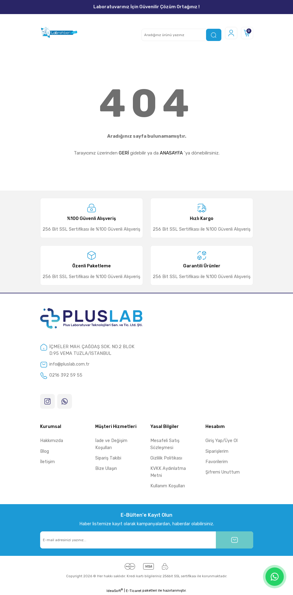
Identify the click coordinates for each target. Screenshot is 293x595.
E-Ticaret (133, 591)
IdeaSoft (115, 590)
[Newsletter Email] (146, 540)
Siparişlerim (216, 451)
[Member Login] (231, 33)
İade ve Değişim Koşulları (111, 444)
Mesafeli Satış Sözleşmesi (164, 444)
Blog (44, 451)
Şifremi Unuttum (222, 472)
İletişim (47, 461)
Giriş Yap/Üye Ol (221, 440)
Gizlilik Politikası (166, 458)
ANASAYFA (171, 153)
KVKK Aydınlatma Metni (168, 472)
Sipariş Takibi (108, 458)
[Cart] (247, 33)
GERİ (124, 153)
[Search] (181, 35)
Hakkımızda (51, 440)
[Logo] (59, 33)
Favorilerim (216, 461)
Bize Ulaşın (106, 468)
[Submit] (234, 540)
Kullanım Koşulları (167, 486)
